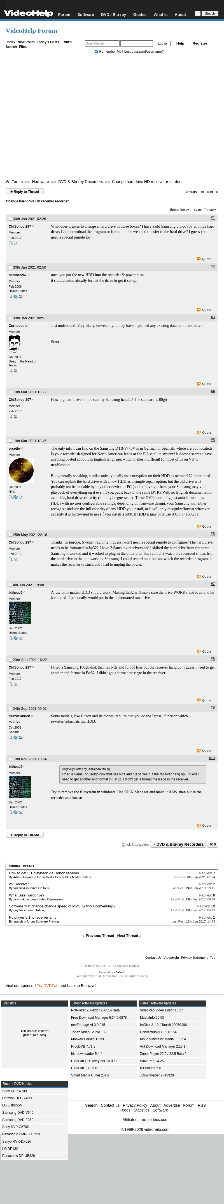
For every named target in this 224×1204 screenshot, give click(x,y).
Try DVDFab (48, 985)
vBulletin (119, 972)
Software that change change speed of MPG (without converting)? (62, 906)
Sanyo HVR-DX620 (16, 1141)
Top (212, 844)
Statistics (141, 1110)
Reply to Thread (24, 191)
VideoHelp (171, 957)
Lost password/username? (144, 52)
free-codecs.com (153, 1119)
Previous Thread (100, 935)
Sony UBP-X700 (14, 1091)
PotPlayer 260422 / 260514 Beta (95, 1010)
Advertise (172, 1105)
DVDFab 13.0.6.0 (84, 1068)
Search (11, 47)
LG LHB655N (12, 1105)
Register (200, 43)
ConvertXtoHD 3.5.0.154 (158, 1032)
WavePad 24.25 (152, 1061)
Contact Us (153, 957)
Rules (67, 42)
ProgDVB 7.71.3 (83, 1046)
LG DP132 (10, 1149)
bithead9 (15, 593)
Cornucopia (18, 326)
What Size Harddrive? (26, 895)
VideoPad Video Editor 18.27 (161, 1010)
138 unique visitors (34, 1031)
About (180, 14)
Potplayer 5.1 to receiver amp (33, 917)
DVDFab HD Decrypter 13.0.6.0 (94, 1061)
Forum (64, 14)
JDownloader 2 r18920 (157, 1075)
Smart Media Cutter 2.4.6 (90, 1075)
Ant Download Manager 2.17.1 (162, 1046)
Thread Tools (178, 210)
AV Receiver (19, 884)
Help (180, 43)
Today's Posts (48, 42)
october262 (18, 275)
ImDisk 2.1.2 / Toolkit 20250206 (163, 1025)
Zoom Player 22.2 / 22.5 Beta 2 (163, 1054)
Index (11, 42)
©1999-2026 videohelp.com (145, 1129)
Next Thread (127, 935)
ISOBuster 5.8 (150, 1068)
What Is (161, 14)
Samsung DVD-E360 (17, 1120)
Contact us (110, 1105)
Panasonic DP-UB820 (18, 1156)
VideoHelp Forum (31, 30)
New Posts (26, 42)
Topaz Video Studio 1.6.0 (89, 1032)
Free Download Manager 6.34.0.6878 (99, 1018)
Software (85, 14)
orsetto (14, 448)
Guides (139, 14)
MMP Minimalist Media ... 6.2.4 (163, 1039)
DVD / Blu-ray (113, 14)
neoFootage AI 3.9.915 (88, 1025)
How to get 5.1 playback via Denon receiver (44, 873)
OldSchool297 (20, 226)
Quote (204, 259)
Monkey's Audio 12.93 (87, 1039)
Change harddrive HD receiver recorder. (146, 181)
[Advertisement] (63, 117)
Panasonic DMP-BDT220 (21, 1134)
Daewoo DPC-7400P (17, 1098)
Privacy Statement (194, 957)
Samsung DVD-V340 (17, 1113)
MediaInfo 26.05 (152, 1018)
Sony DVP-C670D (15, 1127)
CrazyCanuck (19, 716)
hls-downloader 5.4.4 (86, 1054)
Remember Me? (109, 52)
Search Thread (204, 210)
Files (23, 47)
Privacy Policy (135, 1105)
